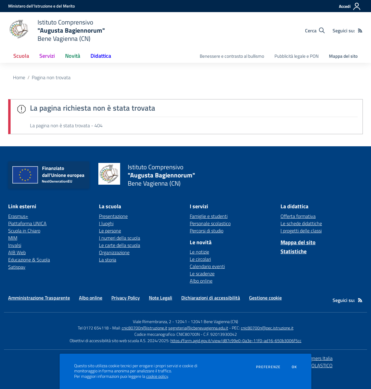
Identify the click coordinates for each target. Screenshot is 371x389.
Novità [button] (72, 56)
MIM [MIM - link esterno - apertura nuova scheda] (12, 238)
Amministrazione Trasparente (39, 297)
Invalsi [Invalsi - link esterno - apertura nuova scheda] (14, 245)
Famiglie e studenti (209, 216)
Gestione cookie (265, 297)
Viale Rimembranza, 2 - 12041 (160, 321)
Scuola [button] (21, 56)
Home (19, 77)
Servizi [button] (47, 56)
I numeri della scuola (119, 238)
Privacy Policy (125, 297)
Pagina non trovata (51, 77)
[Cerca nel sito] (315, 30)
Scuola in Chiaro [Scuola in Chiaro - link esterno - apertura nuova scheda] (24, 230)
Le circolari (200, 259)
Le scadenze (202, 273)
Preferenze (268, 367)
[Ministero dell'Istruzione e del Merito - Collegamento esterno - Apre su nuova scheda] (41, 6)
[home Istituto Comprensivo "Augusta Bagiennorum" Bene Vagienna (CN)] (56, 30)
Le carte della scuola (119, 245)
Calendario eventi (207, 266)
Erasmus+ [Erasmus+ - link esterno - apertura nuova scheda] (18, 216)
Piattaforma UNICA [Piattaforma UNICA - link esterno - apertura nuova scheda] (27, 223)
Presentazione (113, 216)
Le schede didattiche (301, 223)
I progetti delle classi (301, 230)
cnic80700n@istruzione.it (144, 328)
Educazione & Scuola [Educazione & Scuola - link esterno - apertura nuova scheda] (29, 259)
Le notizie (199, 251)
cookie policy (157, 376)
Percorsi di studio (206, 230)
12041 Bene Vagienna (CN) (214, 321)
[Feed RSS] (360, 30)
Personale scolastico (210, 223)
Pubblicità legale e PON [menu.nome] (296, 56)
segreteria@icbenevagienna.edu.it (198, 328)
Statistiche (294, 251)
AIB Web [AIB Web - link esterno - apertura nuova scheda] (17, 252)
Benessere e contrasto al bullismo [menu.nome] (232, 56)
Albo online (201, 280)
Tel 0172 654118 (93, 328)
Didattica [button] (100, 56)
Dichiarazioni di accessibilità (210, 297)
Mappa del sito (343, 56)
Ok (294, 367)
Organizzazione (114, 252)
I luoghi (106, 223)
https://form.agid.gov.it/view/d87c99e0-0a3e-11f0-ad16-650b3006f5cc (235, 340)
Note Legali (160, 297)
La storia (107, 259)
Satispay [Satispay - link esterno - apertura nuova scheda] (16, 267)
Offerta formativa (298, 216)
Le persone (110, 230)
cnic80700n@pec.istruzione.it (267, 328)
